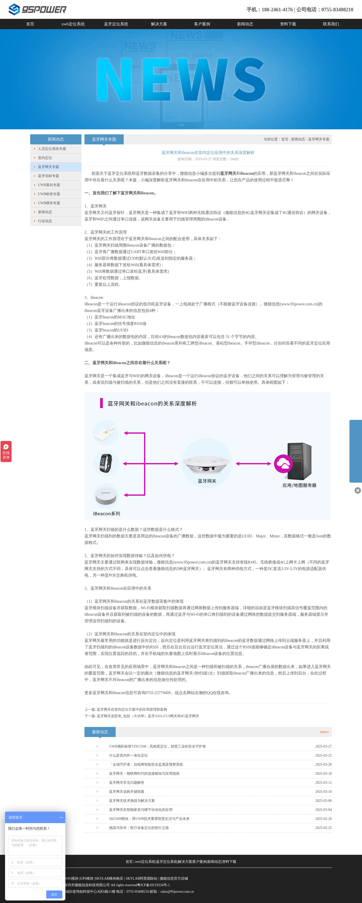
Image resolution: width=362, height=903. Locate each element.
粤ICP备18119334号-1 (153, 885)
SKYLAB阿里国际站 (141, 878)
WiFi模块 (71, 878)
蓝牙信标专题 (48, 176)
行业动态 (45, 221)
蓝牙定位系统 (116, 24)
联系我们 (331, 24)
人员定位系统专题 (52, 149)
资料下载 (288, 24)
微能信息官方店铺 (174, 878)
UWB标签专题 (49, 194)
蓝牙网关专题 (48, 167)
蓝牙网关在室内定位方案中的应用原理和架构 (132, 709)
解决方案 (159, 24)
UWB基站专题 (49, 185)
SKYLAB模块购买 (109, 878)
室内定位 (45, 158)
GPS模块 (87, 878)
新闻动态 (245, 24)
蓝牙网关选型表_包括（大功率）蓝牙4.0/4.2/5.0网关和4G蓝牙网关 (148, 716)
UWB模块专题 (49, 203)
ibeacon (168, 343)
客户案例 (202, 24)
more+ (324, 732)
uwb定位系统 (73, 24)
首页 (30, 24)
